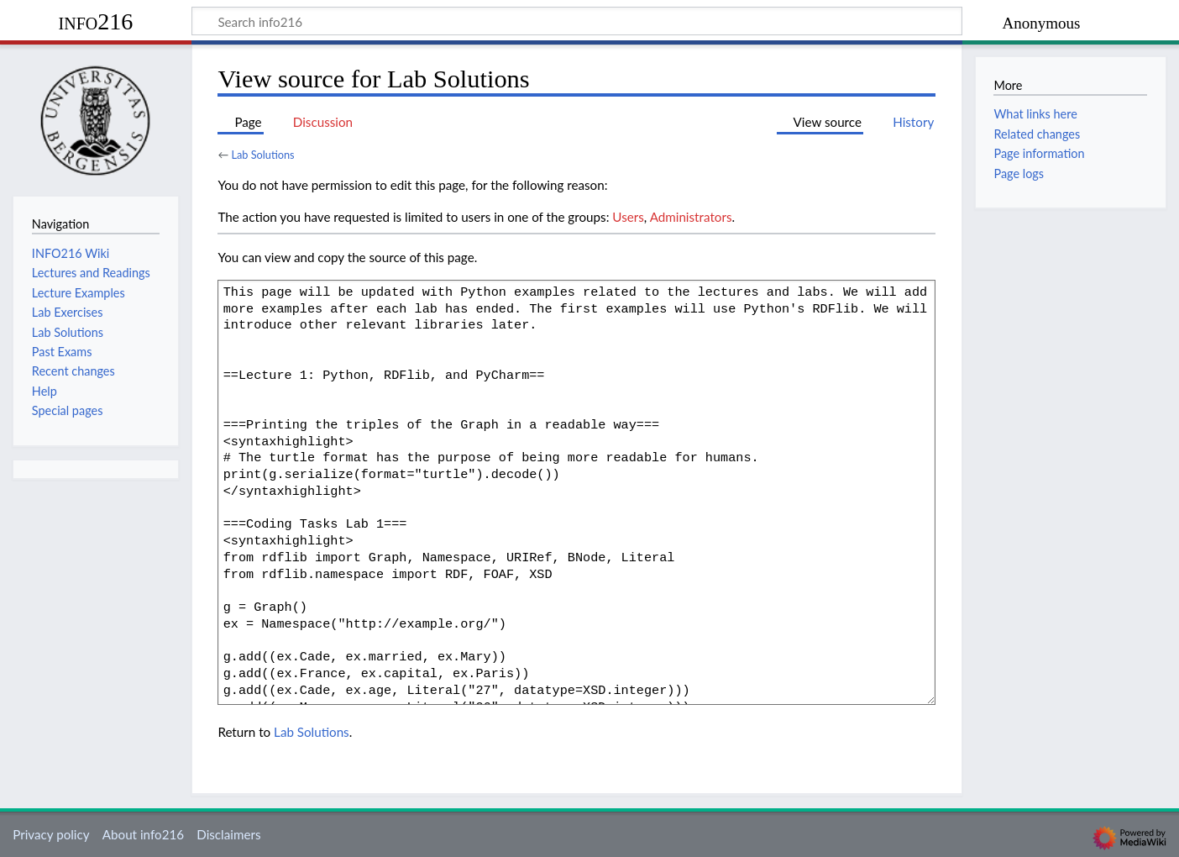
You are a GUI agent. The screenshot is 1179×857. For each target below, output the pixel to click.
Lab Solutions (262, 154)
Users (627, 216)
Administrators (691, 216)
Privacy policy (51, 834)
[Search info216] (577, 21)
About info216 (143, 834)
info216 (96, 21)
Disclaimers (228, 834)
